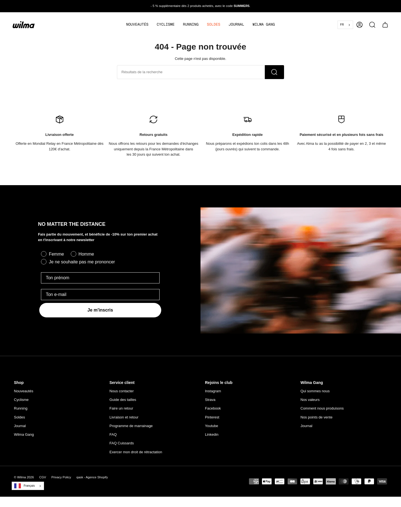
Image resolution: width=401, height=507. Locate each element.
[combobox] (345, 25)
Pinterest (212, 419)
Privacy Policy (61, 479)
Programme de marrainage (131, 428)
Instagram (213, 393)
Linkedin (211, 437)
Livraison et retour (123, 419)
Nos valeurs (310, 402)
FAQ (113, 437)
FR (342, 24)
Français (24, 488)
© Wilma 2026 (24, 479)
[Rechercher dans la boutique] (191, 74)
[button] (166, 24)
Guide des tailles (122, 402)
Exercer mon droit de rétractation (135, 454)
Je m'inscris (100, 312)
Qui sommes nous (315, 393)
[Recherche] (274, 74)
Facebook (213, 410)
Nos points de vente (316, 419)
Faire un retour (121, 410)
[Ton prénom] (100, 280)
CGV (42, 479)
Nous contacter (121, 393)
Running (20, 410)
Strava (210, 402)
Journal (20, 428)
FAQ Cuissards (121, 445)
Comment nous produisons (322, 410)
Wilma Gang (24, 437)
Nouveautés (23, 393)
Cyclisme (21, 402)
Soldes (19, 419)
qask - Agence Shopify (92, 479)
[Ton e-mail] (100, 296)
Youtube (211, 428)
